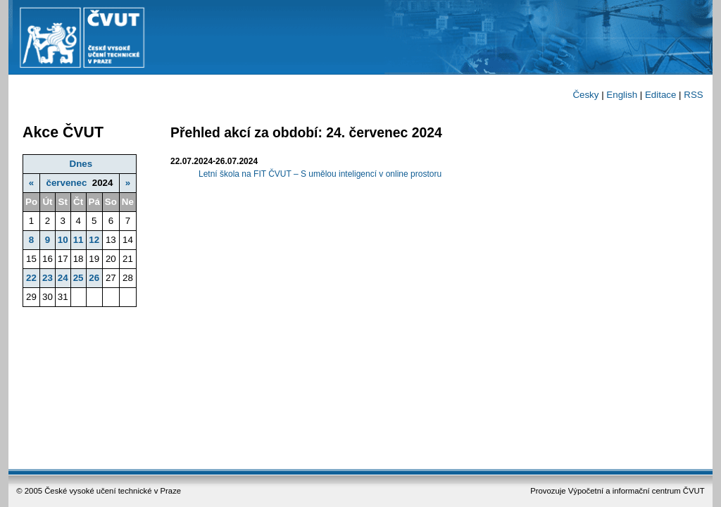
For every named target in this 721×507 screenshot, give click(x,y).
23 (47, 278)
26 (94, 278)
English (621, 94)
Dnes (81, 163)
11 (78, 239)
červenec (66, 182)
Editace (660, 94)
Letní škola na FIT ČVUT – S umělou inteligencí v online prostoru (320, 174)
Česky (585, 94)
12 (94, 239)
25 (78, 278)
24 (63, 278)
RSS (693, 94)
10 (63, 239)
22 (31, 278)
